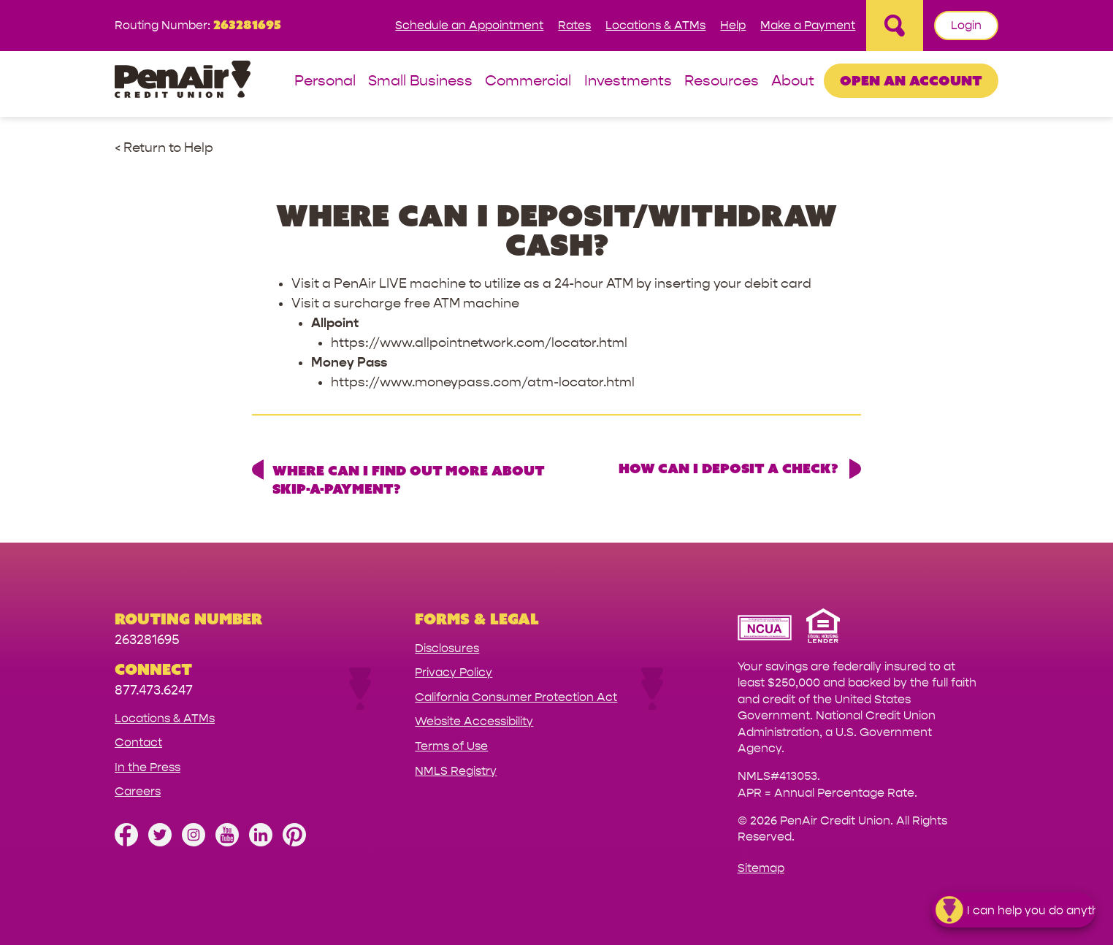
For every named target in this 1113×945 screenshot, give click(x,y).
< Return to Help (164, 148)
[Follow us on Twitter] (160, 842)
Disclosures (447, 648)
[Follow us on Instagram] (193, 842)
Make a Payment (807, 25)
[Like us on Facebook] (126, 842)
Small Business (420, 81)
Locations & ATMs (655, 25)
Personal (325, 81)
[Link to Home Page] (182, 81)
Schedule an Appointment (469, 25)
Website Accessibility (474, 721)
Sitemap (761, 868)
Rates (574, 25)
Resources (721, 81)
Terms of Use (451, 746)
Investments (628, 81)
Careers (138, 791)
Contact (138, 742)
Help (733, 25)
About (792, 81)
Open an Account (911, 80)
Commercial (528, 81)
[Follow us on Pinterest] (294, 842)
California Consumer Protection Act (516, 697)
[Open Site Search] (894, 25)
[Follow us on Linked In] (260, 842)
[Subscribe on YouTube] (227, 842)
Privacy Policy (453, 672)
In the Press (147, 767)
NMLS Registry (456, 771)
